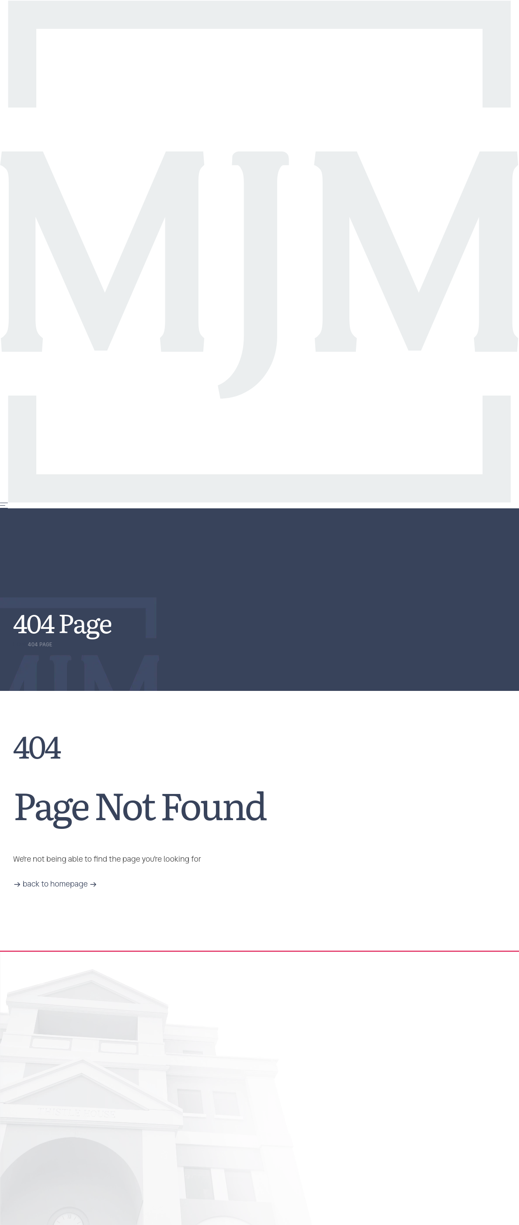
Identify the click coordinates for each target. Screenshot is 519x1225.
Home (20, 645)
